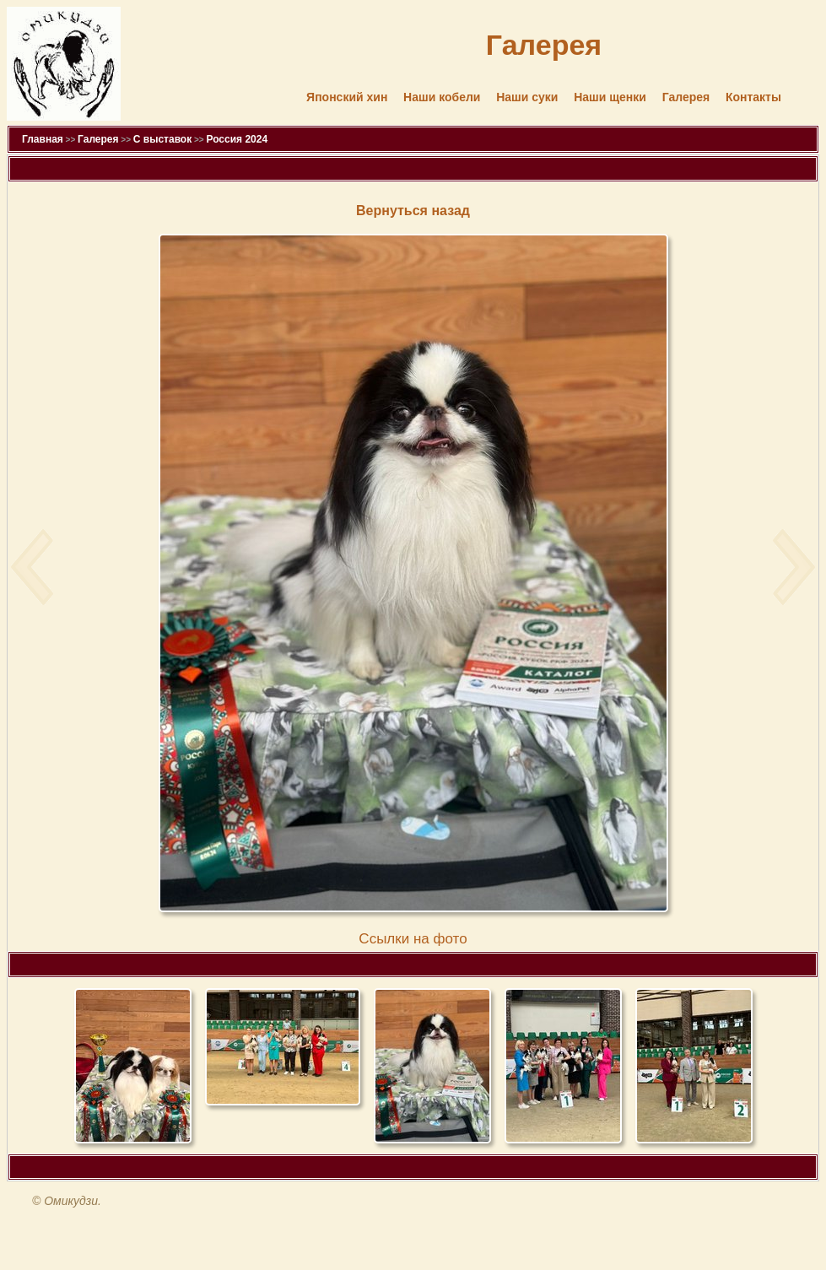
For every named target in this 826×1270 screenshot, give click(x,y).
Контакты (753, 97)
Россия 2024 (236, 139)
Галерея (686, 97)
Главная (42, 139)
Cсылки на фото (413, 939)
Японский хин (346, 97)
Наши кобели (441, 97)
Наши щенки (610, 97)
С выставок (162, 139)
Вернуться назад (413, 210)
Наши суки (527, 97)
